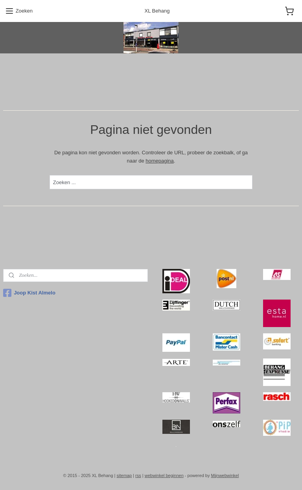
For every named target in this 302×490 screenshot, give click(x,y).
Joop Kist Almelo (29, 293)
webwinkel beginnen (164, 475)
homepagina (159, 160)
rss (138, 475)
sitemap (124, 475)
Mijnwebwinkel (225, 475)
